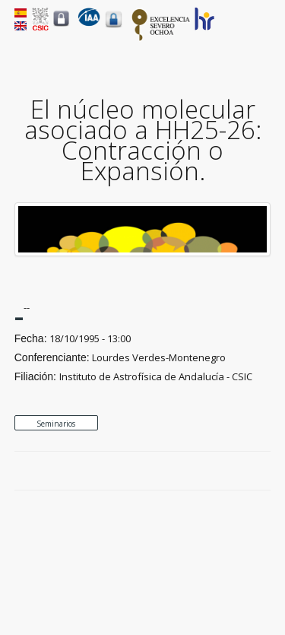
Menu (262, 31)
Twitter (228, 471)
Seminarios (55, 423)
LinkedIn (263, 471)
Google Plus (245, 471)
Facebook (210, 471)
